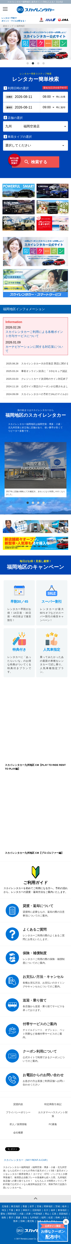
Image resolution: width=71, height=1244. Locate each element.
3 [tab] (38, 63)
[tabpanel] (35, 44)
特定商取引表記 (53, 1104)
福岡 (43, 1217)
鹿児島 (30, 1221)
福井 (53, 1210)
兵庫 (28, 1213)
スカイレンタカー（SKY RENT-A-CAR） (26, 1160)
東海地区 (62, 1210)
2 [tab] (33, 63)
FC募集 (53, 1124)
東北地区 (15, 1206)
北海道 (5, 1206)
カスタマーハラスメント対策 (53, 1114)
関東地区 (48, 1206)
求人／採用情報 (18, 1124)
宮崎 (22, 1221)
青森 (25, 1206)
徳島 (4, 1217)
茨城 (57, 1206)
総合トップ (8, 26)
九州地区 (34, 1217)
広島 (54, 1213)
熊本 (15, 1221)
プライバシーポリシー (18, 1112)
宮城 (39, 1206)
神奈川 (26, 1210)
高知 (25, 1217)
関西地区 (12, 1213)
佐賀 (50, 1217)
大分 (64, 1217)
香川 (11, 1217)
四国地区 (63, 1213)
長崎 (57, 1217)
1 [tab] (28, 63)
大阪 (21, 1213)
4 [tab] (43, 63)
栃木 (64, 1206)
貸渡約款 (18, 1104)
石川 (46, 1210)
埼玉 (4, 1210)
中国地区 (37, 1213)
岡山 (47, 1213)
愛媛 (18, 1217)
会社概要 (18, 1132)
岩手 (32, 1206)
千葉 (11, 1210)
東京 (18, 1210)
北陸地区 (36, 1210)
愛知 (3, 1213)
